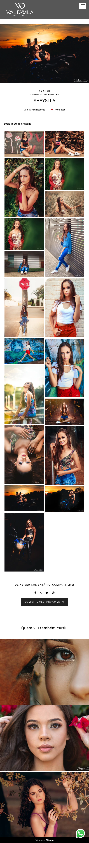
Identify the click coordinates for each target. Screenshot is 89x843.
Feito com (44, 840)
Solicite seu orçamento (44, 601)
